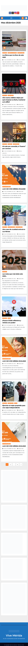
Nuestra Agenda (21, 52)
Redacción (20, 104)
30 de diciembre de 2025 (10, 234)
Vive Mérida (14, 635)
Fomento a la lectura (12, 52)
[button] (20, 18)
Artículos (5, 52)
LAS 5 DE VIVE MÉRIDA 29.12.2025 (14, 446)
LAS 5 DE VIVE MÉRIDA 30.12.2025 (14, 361)
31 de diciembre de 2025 (10, 59)
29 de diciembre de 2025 (10, 410)
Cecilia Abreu (21, 59)
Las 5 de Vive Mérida (6, 186)
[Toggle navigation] (11, 18)
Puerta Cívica (10, 95)
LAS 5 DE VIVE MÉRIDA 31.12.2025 (13, 189)
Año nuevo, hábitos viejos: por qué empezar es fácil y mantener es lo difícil (13, 100)
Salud (9, 318)
